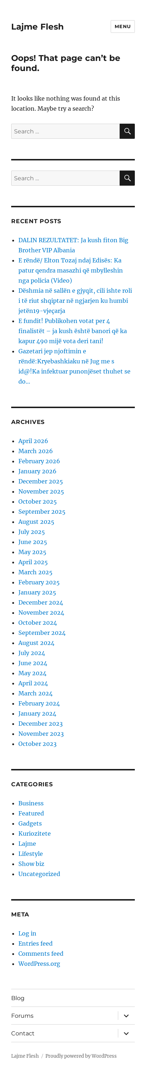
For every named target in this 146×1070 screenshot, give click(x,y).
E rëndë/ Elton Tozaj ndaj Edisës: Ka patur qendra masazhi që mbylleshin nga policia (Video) (70, 270)
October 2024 (37, 622)
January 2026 (37, 471)
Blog (18, 998)
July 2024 (31, 652)
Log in (27, 933)
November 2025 (41, 491)
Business (31, 803)
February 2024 (39, 703)
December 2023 (40, 723)
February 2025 (39, 582)
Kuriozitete (34, 833)
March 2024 (35, 693)
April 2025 (33, 562)
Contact (23, 1033)
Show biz (31, 863)
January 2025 (37, 592)
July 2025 (31, 531)
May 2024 (32, 673)
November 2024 (41, 612)
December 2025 (40, 481)
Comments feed (40, 953)
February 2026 (39, 461)
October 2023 (37, 743)
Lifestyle (30, 853)
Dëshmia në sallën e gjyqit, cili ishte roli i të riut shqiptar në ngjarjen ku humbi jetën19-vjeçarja (75, 300)
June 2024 (32, 663)
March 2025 (35, 572)
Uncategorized (39, 873)
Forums (22, 1015)
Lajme (27, 843)
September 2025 (42, 511)
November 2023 (41, 733)
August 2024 (36, 642)
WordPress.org (39, 963)
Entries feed (35, 943)
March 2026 (35, 451)
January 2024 (37, 713)
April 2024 (33, 683)
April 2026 (33, 441)
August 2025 (36, 521)
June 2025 (32, 541)
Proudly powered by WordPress (81, 1056)
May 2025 (32, 552)
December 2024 (40, 602)
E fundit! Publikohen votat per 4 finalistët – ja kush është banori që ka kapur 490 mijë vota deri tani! (72, 331)
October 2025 (37, 501)
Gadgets (30, 823)
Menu (122, 26)
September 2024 (42, 632)
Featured (31, 813)
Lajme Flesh (37, 27)
